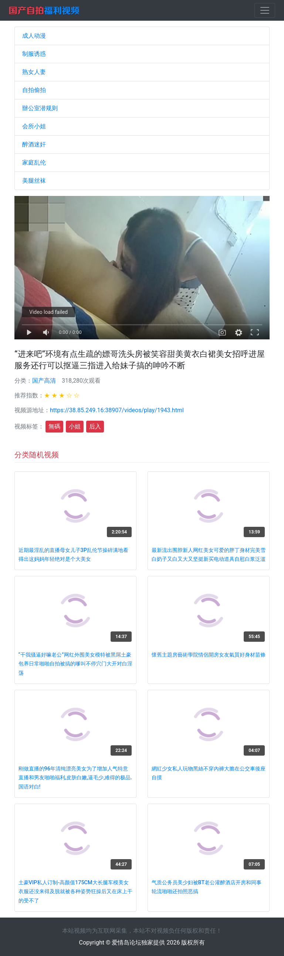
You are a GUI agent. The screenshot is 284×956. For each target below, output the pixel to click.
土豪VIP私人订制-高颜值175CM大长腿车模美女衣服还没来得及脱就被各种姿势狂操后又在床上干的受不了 (75, 891)
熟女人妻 (34, 71)
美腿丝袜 (34, 180)
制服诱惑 (34, 53)
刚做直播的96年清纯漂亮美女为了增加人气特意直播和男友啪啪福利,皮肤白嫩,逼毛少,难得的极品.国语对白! (75, 778)
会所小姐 (34, 126)
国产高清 (44, 380)
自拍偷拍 (34, 90)
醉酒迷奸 (34, 144)
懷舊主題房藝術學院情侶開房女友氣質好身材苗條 (209, 655)
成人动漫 (34, 35)
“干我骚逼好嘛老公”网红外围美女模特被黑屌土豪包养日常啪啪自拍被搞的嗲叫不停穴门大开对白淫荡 (75, 664)
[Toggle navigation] (264, 10)
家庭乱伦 (34, 162)
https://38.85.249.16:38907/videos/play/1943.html (117, 410)
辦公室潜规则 (40, 108)
